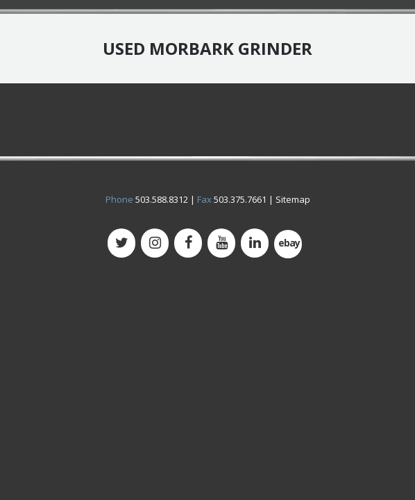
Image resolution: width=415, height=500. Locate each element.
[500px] (288, 244)
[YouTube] (221, 243)
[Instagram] (155, 243)
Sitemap (293, 199)
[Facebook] (188, 243)
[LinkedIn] (255, 243)
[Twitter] (121, 243)
